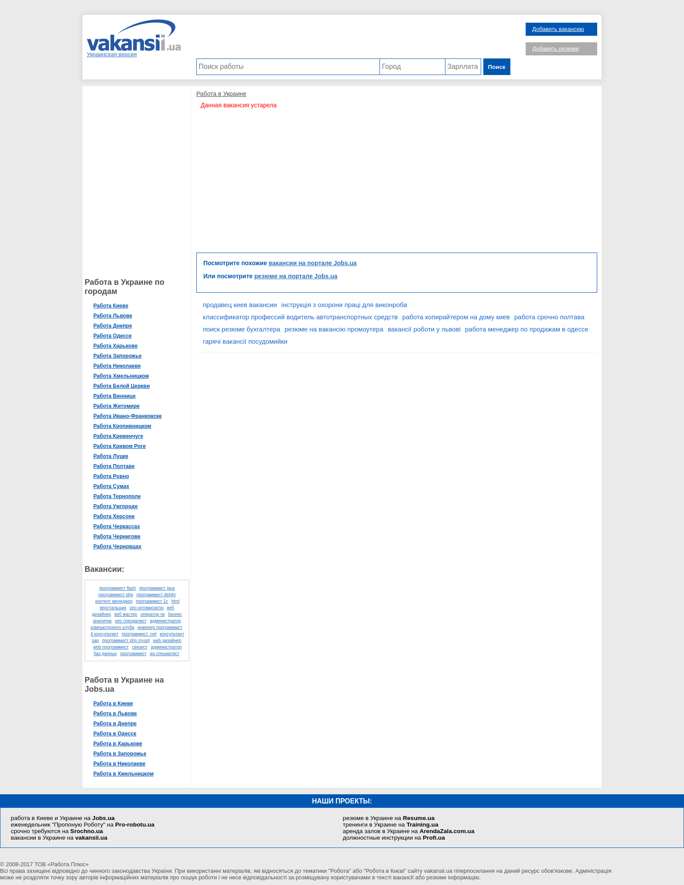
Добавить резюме (555, 48)
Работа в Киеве (113, 703)
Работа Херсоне (114, 516)
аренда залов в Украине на (409, 831)
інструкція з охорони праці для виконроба (344, 304)
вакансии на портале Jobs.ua (313, 263)
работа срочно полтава (549, 317)
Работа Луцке (110, 456)
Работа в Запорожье (119, 754)
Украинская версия (112, 54)
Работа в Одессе (115, 734)
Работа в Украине (221, 93)
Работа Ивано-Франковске (127, 416)
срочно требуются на (57, 831)
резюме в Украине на (388, 818)
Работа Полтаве (114, 466)
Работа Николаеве (117, 366)
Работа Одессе (112, 336)
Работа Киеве (110, 306)
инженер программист (159, 627)
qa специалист (164, 653)
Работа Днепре (112, 326)
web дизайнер (167, 640)
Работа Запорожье (117, 356)
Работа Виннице (114, 396)
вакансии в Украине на (59, 837)
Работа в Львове (115, 714)
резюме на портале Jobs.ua (296, 276)
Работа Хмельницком (121, 376)
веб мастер (125, 614)
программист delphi (156, 594)
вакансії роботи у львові (424, 329)
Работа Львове (112, 316)
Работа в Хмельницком (123, 774)
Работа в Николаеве (119, 764)
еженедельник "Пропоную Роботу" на (82, 824)
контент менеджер (113, 601)
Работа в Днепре (115, 724)
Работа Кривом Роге (119, 446)
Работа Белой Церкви (121, 386)
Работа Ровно (111, 476)
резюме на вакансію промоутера (333, 329)
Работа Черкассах (116, 526)
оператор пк (152, 614)
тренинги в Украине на (390, 824)
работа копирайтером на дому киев (456, 317)
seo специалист (131, 620)
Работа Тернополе (117, 496)
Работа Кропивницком (122, 426)
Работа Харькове (115, 346)
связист (139, 647)
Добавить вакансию (558, 29)
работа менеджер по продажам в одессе (526, 329)
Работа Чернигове (116, 536)
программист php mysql (126, 640)
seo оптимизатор (147, 607)
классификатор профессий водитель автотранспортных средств (300, 317)
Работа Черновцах (117, 546)
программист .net (139, 634)
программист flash (117, 588)
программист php (115, 594)
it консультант (105, 634)
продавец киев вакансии (240, 304)
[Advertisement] (353, 38)
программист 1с (152, 601)
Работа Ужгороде (115, 506)
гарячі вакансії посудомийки (245, 341)
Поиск (497, 67)
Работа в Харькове (117, 744)
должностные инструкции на (394, 837)
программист (133, 653)
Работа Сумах (111, 486)
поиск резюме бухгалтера (241, 329)
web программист (110, 647)
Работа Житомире (116, 406)
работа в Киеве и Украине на (63, 818)
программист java (156, 588)
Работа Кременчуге (118, 436)
